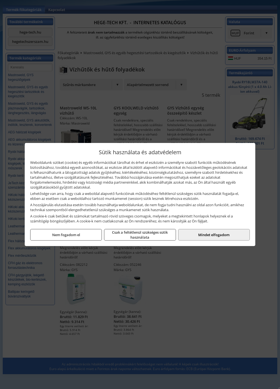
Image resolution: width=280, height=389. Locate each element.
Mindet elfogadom (213, 234)
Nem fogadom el (66, 234)
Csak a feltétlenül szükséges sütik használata (140, 235)
